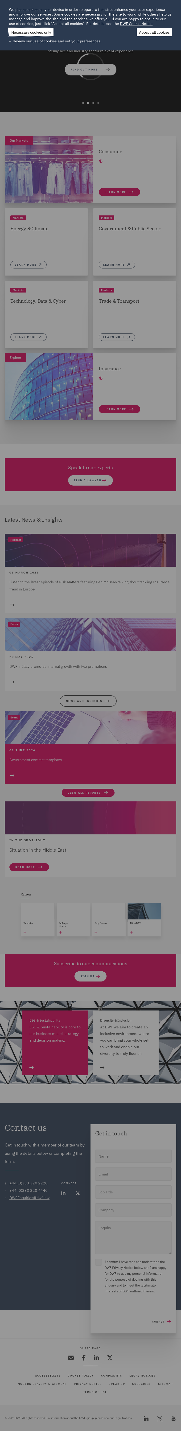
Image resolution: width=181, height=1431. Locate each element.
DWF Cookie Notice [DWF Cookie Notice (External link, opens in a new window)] (136, 23)
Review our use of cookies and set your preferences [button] (56, 41)
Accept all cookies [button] (154, 32)
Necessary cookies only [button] (31, 32)
